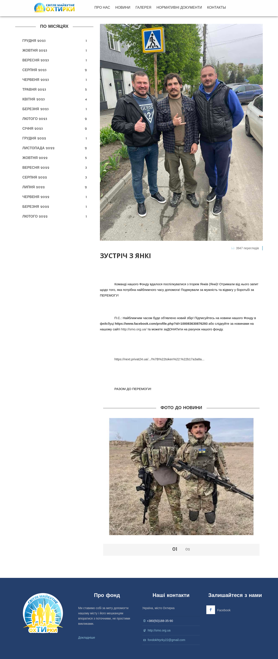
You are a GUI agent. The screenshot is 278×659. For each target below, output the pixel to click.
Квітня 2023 (33, 99)
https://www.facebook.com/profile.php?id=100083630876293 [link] (161, 323)
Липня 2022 (33, 187)
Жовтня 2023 (34, 50)
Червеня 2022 (35, 197)
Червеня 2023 (35, 80)
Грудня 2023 (34, 41)
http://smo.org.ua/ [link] (134, 329)
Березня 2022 (35, 207)
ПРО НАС (102, 7)
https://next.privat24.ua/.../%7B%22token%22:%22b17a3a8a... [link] (159, 359)
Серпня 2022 (34, 177)
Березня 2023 (35, 109)
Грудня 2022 (34, 138)
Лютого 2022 (35, 216)
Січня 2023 (32, 129)
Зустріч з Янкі (125, 255)
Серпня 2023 (34, 70)
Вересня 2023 (35, 60)
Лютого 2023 (34, 119)
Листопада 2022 (38, 148)
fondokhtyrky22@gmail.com (166, 640)
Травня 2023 (34, 90)
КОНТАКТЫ (216, 7)
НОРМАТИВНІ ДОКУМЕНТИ (179, 7)
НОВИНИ (122, 7)
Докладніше (86, 637)
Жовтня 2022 (35, 158)
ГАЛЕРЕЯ (143, 7)
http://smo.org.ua (159, 630)
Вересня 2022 (35, 168)
